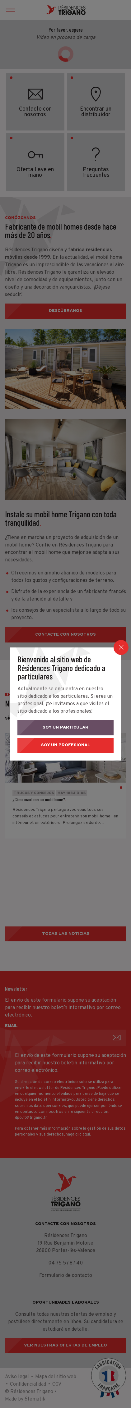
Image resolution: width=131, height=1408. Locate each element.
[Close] (121, 647)
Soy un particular (65, 727)
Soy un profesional (65, 745)
